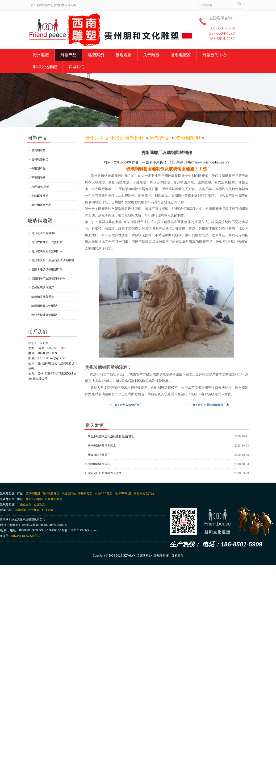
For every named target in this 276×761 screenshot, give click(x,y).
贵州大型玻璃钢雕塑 (44, 315)
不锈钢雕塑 (38, 177)
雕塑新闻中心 (214, 55)
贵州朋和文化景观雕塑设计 (114, 138)
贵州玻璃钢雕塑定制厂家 (47, 251)
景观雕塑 (124, 55)
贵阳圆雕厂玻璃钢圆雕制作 (48, 278)
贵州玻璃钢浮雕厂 (131, 405)
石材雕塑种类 (39, 159)
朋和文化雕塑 (45, 67)
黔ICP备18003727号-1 (25, 535)
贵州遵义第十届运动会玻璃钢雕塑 (52, 260)
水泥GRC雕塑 (40, 186)
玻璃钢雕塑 (187, 138)
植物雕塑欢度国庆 (99, 464)
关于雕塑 (151, 55)
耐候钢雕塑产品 (41, 205)
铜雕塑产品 (38, 168)
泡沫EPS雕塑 (39, 195)
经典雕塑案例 (53, 499)
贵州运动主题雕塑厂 (44, 233)
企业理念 (39, 504)
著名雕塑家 (181, 55)
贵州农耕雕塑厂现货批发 (47, 242)
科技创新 (47, 510)
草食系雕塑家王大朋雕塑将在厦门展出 (112, 436)
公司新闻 (20, 510)
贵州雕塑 (41, 55)
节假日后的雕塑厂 (99, 454)
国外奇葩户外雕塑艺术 (102, 445)
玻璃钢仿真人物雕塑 (44, 305)
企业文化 (25, 504)
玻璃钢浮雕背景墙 (42, 296)
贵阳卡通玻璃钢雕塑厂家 (213, 405)
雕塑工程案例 (34, 499)
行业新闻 (33, 510)
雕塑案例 (96, 55)
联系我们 (76, 67)
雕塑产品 (68, 55)
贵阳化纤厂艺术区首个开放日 (106, 473)
